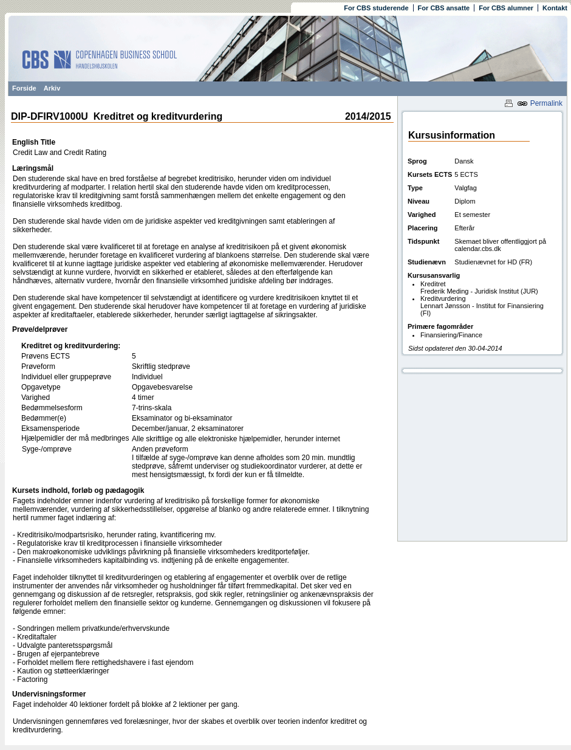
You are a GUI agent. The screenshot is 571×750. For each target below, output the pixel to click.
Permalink (539, 103)
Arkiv (52, 88)
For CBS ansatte (444, 8)
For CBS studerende (376, 8)
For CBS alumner (506, 8)
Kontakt (554, 8)
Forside (24, 88)
